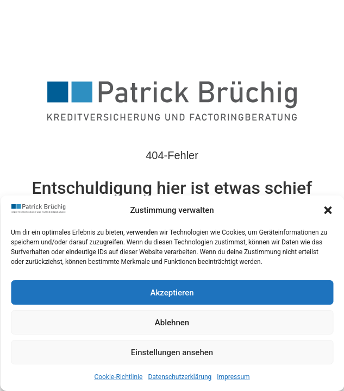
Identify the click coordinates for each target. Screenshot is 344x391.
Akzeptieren (171, 293)
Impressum (233, 377)
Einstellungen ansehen (172, 352)
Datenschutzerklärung (179, 377)
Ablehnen (172, 322)
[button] (327, 210)
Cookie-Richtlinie (118, 377)
